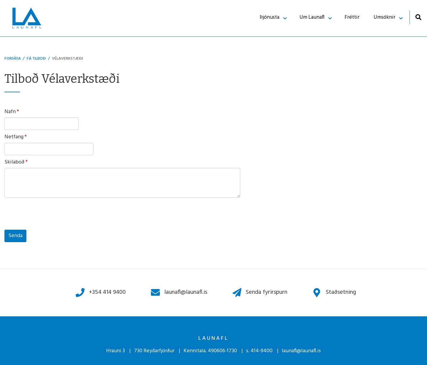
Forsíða (12, 58)
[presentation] (49, 215)
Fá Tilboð (36, 58)
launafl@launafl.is (301, 351)
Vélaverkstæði (67, 58)
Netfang (13, 137)
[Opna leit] (418, 17)
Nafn (10, 112)
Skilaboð (14, 162)
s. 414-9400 (259, 351)
